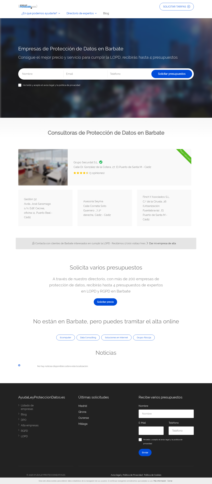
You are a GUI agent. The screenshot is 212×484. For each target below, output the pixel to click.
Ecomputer (65, 337)
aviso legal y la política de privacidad (62, 85)
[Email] (85, 74)
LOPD (24, 436)
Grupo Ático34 (144, 337)
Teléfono (174, 422)
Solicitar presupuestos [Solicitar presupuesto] (172, 73)
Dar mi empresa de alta (161, 243)
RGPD (24, 430)
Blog (106, 13)
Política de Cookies (152, 475)
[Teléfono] (129, 74)
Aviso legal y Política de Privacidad (127, 475)
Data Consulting (88, 337)
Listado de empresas (27, 407)
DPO (23, 419)
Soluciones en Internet (116, 337)
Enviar (145, 452)
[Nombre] (41, 74)
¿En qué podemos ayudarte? (39, 13)
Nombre (143, 405)
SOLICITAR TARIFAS (176, 6)
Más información (160, 481)
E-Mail (142, 422)
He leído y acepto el (51, 85)
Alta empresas (30, 425)
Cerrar (169, 481)
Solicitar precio (105, 301)
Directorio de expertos (80, 13)
